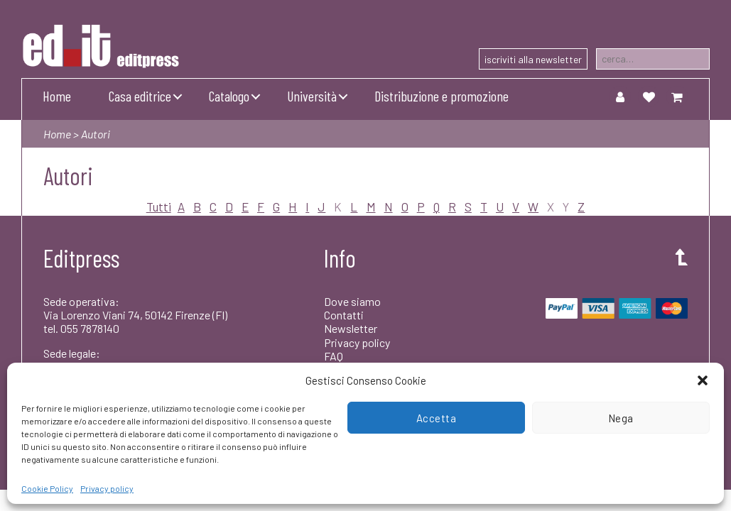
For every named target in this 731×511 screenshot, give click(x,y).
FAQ (333, 356)
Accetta (436, 418)
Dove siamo (352, 301)
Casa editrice (140, 95)
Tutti (158, 206)
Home (57, 95)
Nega (621, 418)
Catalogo (229, 95)
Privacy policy (107, 488)
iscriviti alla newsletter (533, 59)
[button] (702, 380)
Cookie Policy (47, 488)
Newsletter (350, 328)
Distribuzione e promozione (441, 95)
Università (312, 95)
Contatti (344, 315)
